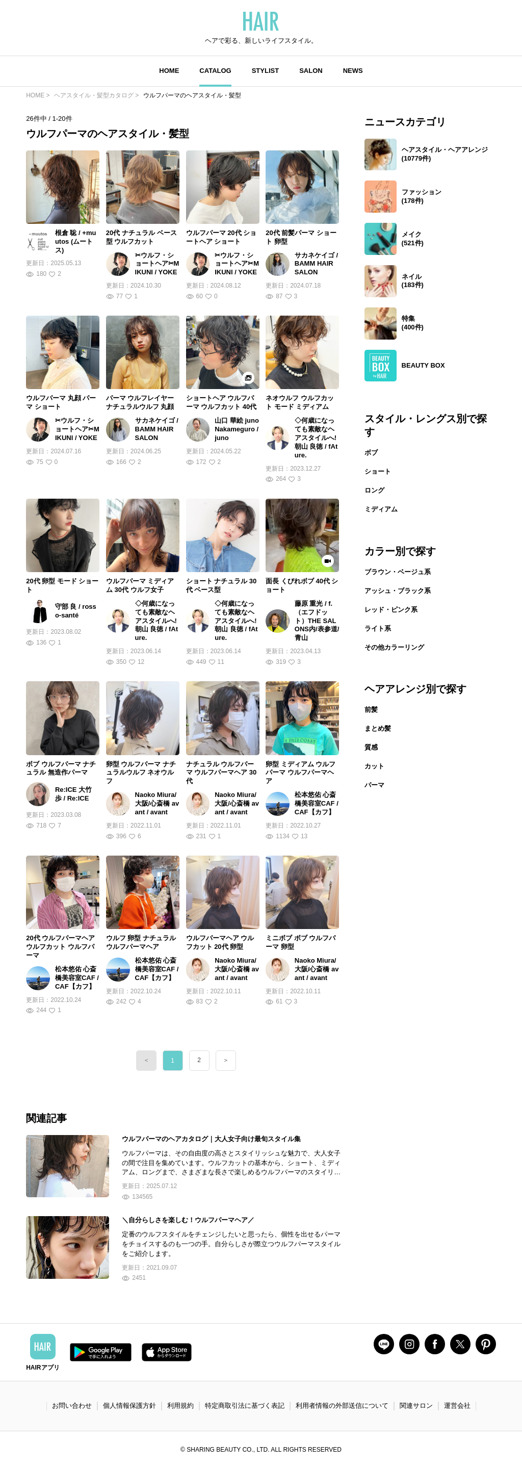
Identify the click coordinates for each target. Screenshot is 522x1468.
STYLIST (265, 70)
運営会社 (457, 1405)
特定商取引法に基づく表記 (244, 1405)
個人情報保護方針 (129, 1405)
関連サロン (416, 1405)
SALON (311, 70)
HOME (169, 70)
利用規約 (180, 1405)
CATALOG (215, 70)
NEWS (353, 70)
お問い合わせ (72, 1405)
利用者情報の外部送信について (342, 1405)
